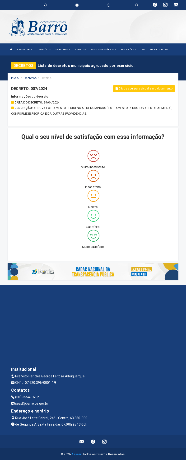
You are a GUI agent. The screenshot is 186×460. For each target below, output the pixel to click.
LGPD (142, 49)
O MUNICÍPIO (44, 49)
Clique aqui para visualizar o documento (144, 88)
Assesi (76, 454)
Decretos (30, 78)
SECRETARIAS (62, 49)
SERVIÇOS (80, 49)
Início (15, 78)
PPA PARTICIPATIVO (158, 49)
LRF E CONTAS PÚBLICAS (103, 49)
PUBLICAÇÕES (128, 49)
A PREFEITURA (24, 49)
